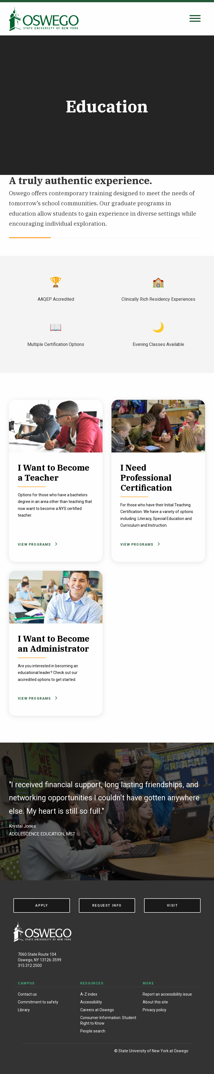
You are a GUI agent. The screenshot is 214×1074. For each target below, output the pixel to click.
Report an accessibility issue (167, 994)
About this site (155, 1002)
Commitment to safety (38, 1002)
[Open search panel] (195, 19)
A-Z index (88, 994)
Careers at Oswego (97, 1010)
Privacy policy (154, 1010)
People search (92, 1031)
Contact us (27, 994)
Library (24, 1010)
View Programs (36, 544)
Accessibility (91, 1002)
